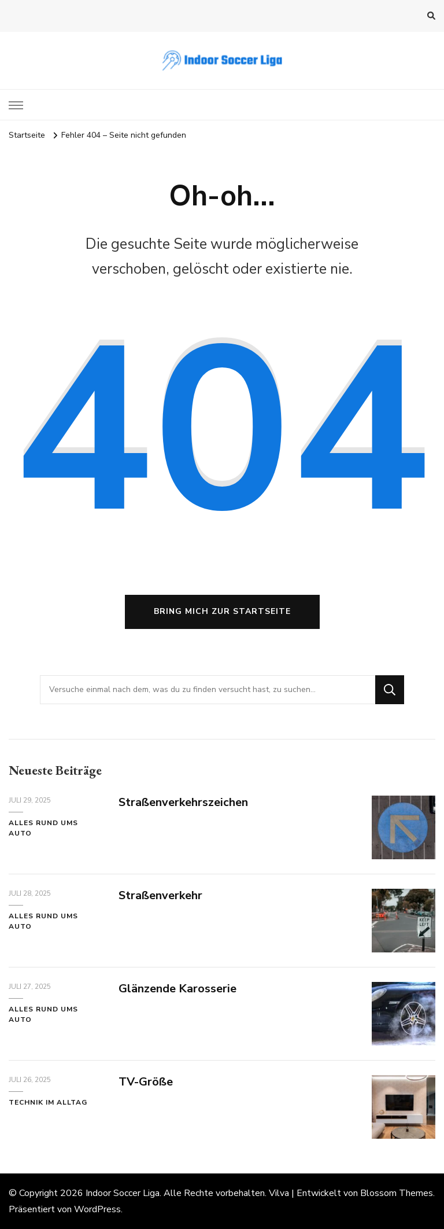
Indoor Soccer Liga (123, 1193)
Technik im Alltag (48, 1102)
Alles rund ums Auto (43, 828)
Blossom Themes (396, 1193)
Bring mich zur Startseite (222, 611)
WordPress (97, 1209)
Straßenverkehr (160, 895)
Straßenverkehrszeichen (183, 802)
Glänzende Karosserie (177, 988)
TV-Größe (146, 1082)
